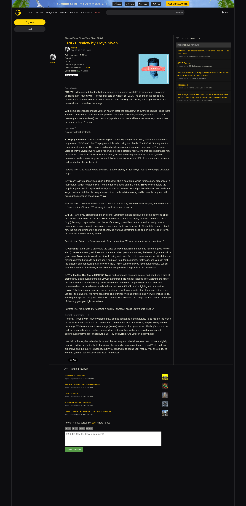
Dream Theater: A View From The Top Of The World (88, 411)
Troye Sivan (78, 38)
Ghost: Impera (71, 393)
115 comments (204, 57)
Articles (64, 12)
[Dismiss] (230, 3)
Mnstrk (74, 47)
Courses (39, 12)
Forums (74, 12)
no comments (192, 38)
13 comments (206, 100)
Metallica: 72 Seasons (75, 375)
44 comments (88, 414)
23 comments (88, 396)
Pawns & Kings (194, 88)
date (107, 422)
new (100, 422)
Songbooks (51, 12)
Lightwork (192, 78)
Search (179, 12)
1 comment (201, 78)
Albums (68, 38)
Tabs (29, 12)
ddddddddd (182, 85)
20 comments (88, 405)
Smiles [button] (81, 428)
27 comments (88, 387)
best (94, 422)
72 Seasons (193, 57)
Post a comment (74, 449)
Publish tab (86, 12)
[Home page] (18, 12)
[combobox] (113, 439)
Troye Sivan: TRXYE (94, 38)
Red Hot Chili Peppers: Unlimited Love (82, 384)
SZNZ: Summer (184, 63)
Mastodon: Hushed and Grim (78, 402)
